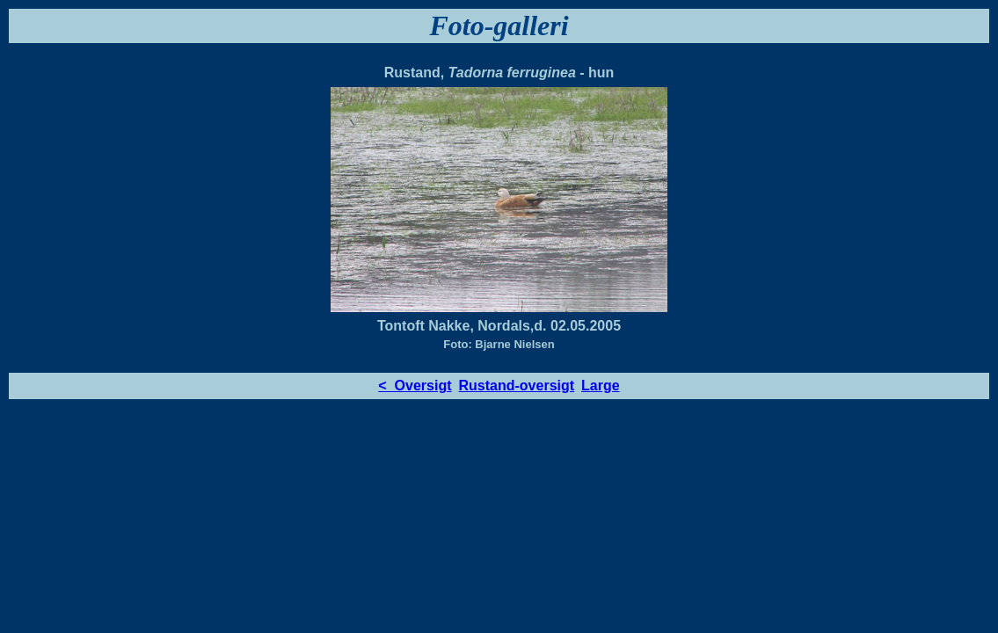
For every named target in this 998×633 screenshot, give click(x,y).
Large (600, 385)
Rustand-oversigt (517, 385)
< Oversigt (414, 385)
